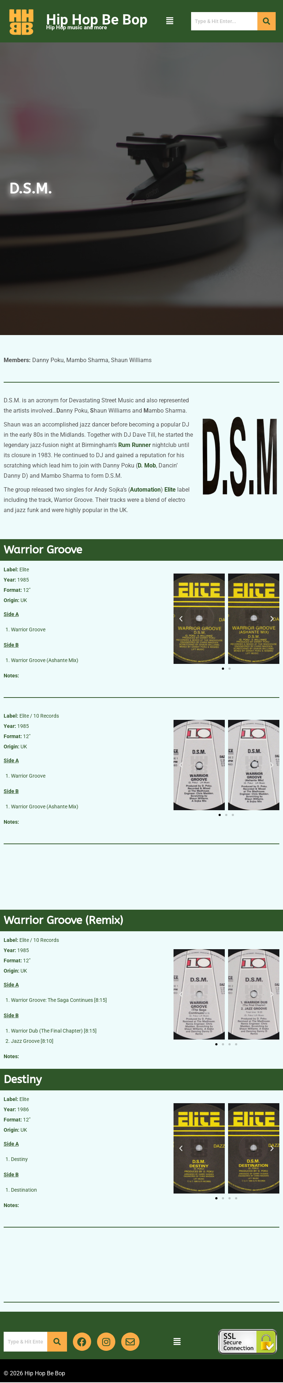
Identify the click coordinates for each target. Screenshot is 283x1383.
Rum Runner (134, 444)
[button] (169, 21)
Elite (170, 489)
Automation (145, 489)
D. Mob (147, 465)
